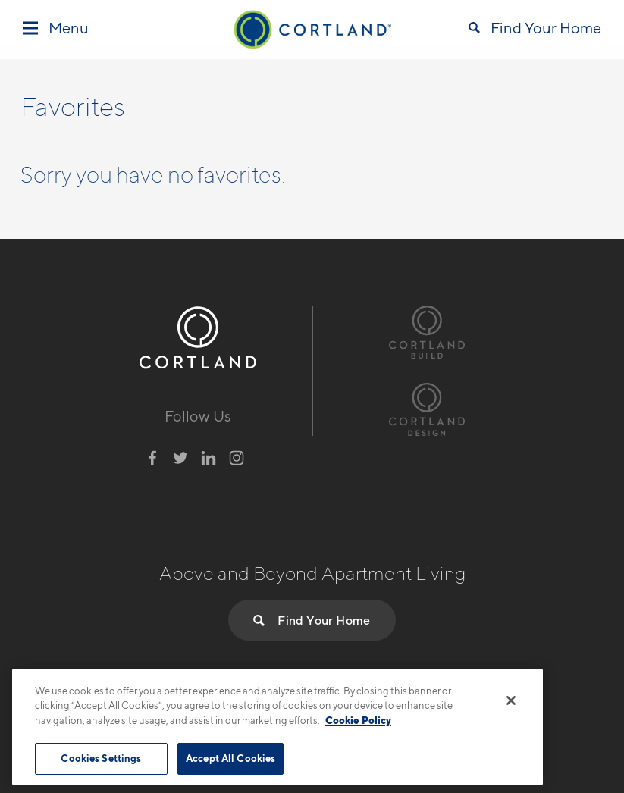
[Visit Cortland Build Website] (427, 329)
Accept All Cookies (230, 758)
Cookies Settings (101, 758)
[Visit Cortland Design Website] (427, 407)
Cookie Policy (358, 720)
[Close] (511, 700)
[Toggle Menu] (56, 29)
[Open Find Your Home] (535, 29)
